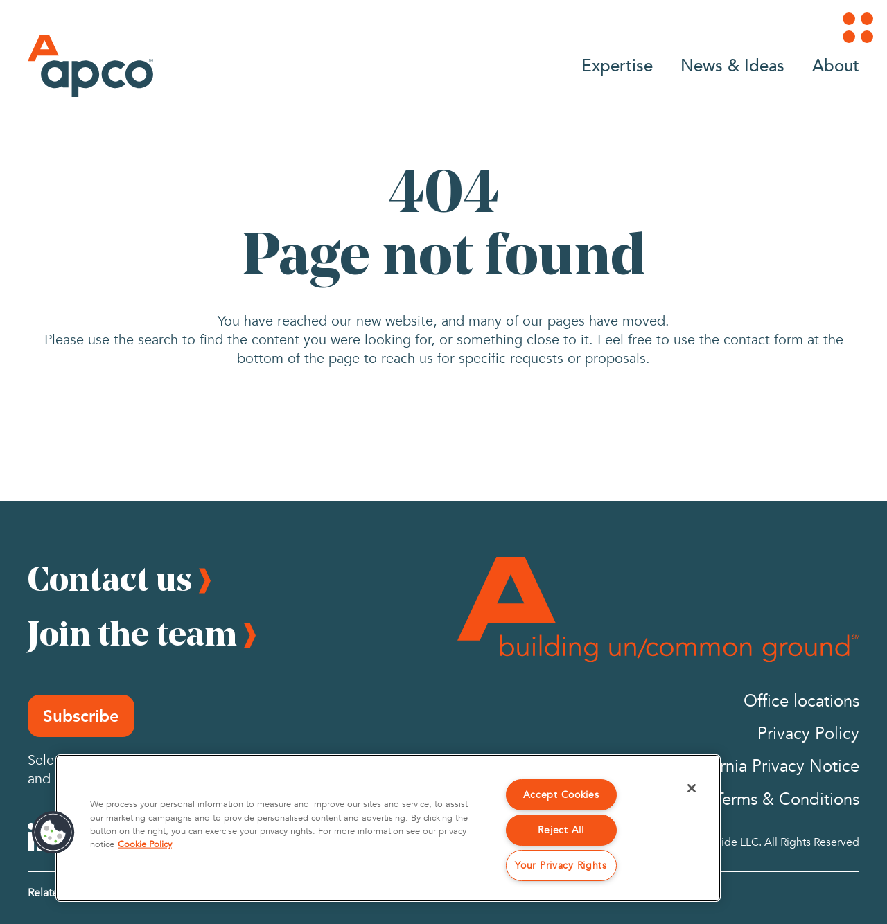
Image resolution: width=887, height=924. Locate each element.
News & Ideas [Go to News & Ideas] (732, 64)
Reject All (560, 830)
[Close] (691, 788)
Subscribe (81, 716)
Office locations (801, 701)
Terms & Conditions (786, 799)
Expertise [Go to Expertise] (617, 64)
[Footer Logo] (658, 609)
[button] (53, 832)
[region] (388, 828)
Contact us (110, 578)
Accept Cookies (561, 794)
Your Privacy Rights (561, 865)
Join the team (132, 633)
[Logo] (90, 66)
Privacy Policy (808, 733)
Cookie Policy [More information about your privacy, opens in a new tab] (145, 844)
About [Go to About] (835, 64)
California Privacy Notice (768, 766)
